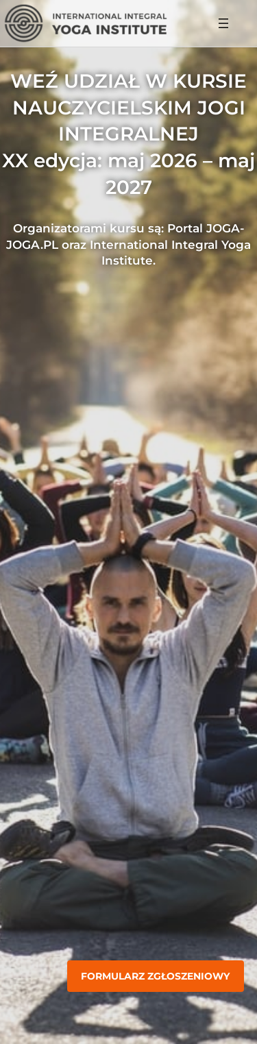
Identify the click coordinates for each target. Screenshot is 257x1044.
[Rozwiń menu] (223, 23)
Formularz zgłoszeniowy (155, 976)
